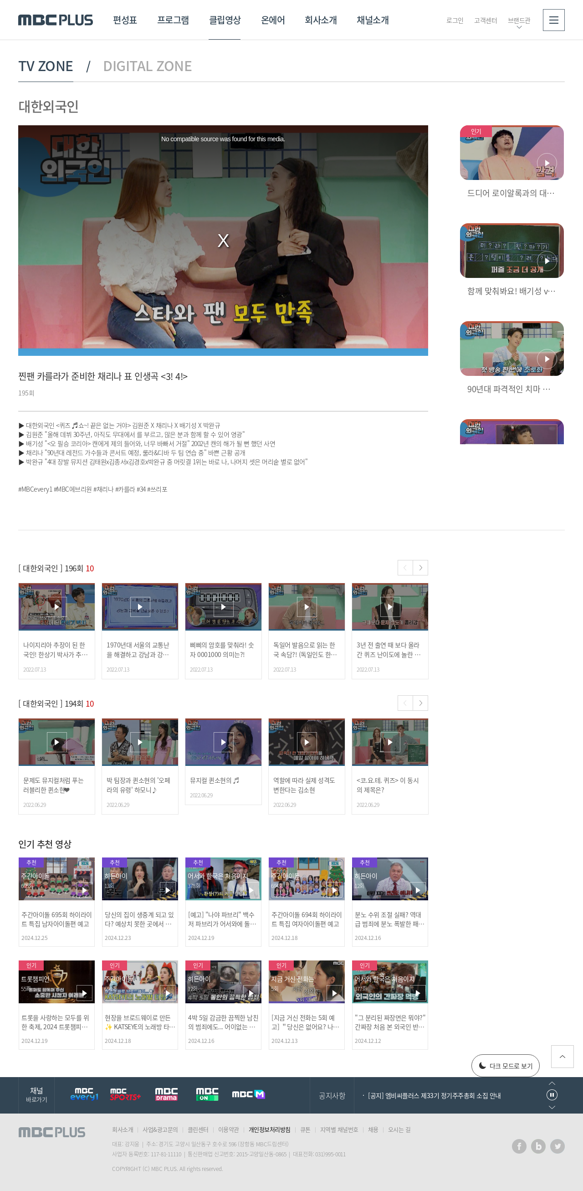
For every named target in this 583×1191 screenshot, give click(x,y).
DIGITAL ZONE (147, 65)
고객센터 (485, 20)
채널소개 (373, 19)
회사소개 (321, 19)
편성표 (125, 19)
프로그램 (173, 19)
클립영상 (225, 19)
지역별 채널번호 (339, 1129)
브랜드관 (519, 20)
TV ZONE (45, 65)
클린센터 (198, 1129)
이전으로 (552, 1083)
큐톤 (305, 1129)
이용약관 (228, 1129)
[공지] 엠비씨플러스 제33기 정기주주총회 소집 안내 (434, 1095)
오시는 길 (399, 1129)
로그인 (455, 20)
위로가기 (562, 1056)
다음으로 (552, 1107)
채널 (36, 1094)
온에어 (273, 19)
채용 (373, 1129)
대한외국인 (48, 106)
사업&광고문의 (160, 1129)
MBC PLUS (55, 20)
